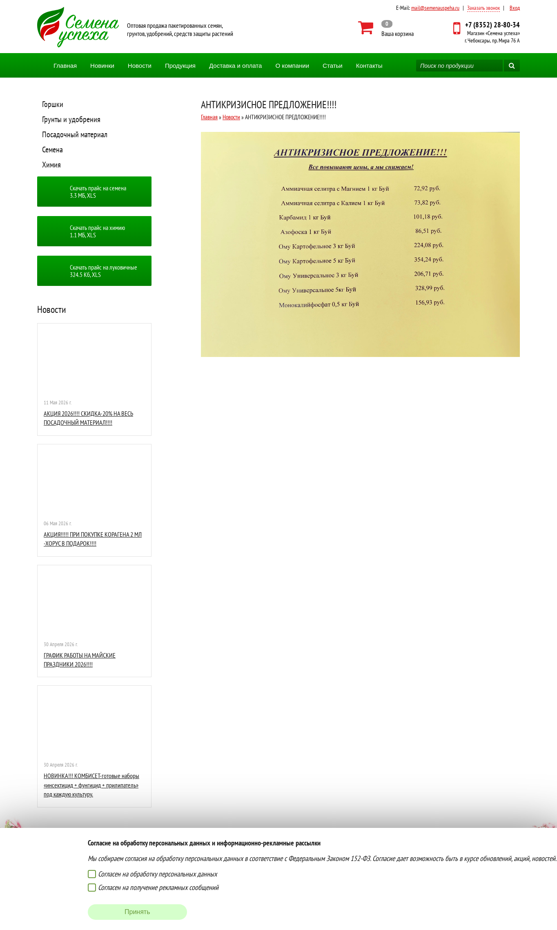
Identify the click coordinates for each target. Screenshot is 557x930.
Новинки (102, 65)
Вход (515, 7)
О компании (292, 65)
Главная (65, 65)
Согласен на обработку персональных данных (157, 874)
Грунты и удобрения (71, 119)
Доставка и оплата (235, 65)
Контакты (369, 65)
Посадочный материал (74, 134)
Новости (140, 65)
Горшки (52, 104)
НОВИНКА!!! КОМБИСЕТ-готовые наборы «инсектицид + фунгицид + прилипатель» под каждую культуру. (91, 785)
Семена (52, 149)
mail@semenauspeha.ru (435, 7)
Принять (137, 911)
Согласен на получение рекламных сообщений (158, 887)
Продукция (180, 65)
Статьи (333, 65)
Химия (51, 164)
